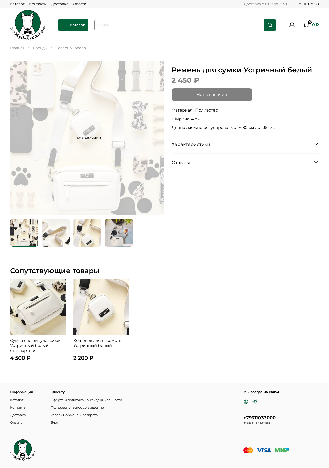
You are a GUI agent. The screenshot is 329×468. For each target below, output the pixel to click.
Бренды (40, 48)
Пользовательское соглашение (77, 407)
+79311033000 (259, 418)
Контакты (38, 4)
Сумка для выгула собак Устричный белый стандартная (35, 345)
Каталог (17, 4)
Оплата (79, 4)
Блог (54, 422)
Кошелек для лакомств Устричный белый (97, 343)
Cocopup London (71, 48)
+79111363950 (307, 4)
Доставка (59, 4)
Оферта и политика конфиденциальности (86, 400)
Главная (17, 48)
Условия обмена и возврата (74, 415)
